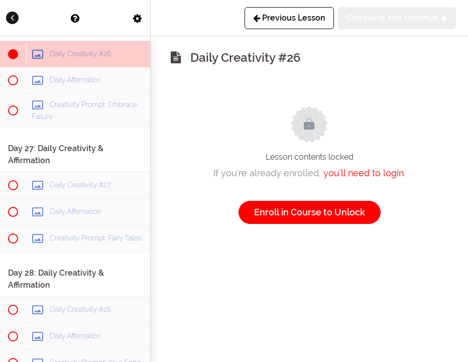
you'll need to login (363, 173)
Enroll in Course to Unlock (309, 212)
